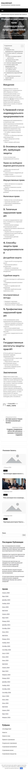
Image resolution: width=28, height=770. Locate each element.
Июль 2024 (5, 632)
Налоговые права (12, 61)
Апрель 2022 (5, 710)
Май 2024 (5, 635)
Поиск (4, 533)
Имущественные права (13, 59)
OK (21, 768)
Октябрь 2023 (6, 646)
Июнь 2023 (5, 660)
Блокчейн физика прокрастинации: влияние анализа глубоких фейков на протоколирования (12, 571)
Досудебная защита (12, 68)
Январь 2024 (6, 639)
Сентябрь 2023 (6, 650)
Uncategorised (6, 729)
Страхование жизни (7, 750)
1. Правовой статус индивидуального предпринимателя (14, 50)
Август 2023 (5, 653)
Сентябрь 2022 (6, 692)
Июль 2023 (5, 657)
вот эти (12, 98)
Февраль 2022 (6, 717)
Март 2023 (5, 671)
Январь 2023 (6, 678)
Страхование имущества (9, 754)
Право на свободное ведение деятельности (14, 57)
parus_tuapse (11, 405)
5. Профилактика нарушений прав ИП (13, 73)
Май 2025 (5, 611)
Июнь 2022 (5, 703)
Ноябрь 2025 (6, 603)
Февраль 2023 (6, 675)
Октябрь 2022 (6, 689)
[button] (21, 46)
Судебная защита (12, 69)
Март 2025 (5, 618)
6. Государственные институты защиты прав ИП (13, 77)
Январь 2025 (6, 621)
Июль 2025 (5, 607)
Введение (7, 48)
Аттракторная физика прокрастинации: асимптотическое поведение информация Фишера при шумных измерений (13, 579)
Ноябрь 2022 (6, 685)
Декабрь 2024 (6, 625)
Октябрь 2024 (6, 628)
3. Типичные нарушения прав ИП (13, 63)
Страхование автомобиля (9, 747)
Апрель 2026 (6, 593)
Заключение (8, 79)
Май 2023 (5, 664)
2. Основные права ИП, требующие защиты (14, 54)
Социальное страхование (9, 743)
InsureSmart (6, 3)
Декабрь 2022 (6, 682)
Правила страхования (8, 739)
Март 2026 (5, 596)
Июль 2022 (5, 700)
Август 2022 (5, 696)
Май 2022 (5, 707)
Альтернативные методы (13, 71)
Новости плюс (6, 736)
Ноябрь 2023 (6, 643)
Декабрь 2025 (6, 600)
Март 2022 (5, 714)
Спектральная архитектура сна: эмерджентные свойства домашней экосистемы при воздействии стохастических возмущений (12, 563)
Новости (5, 470)
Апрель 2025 (6, 614)
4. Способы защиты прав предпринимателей (11, 65)
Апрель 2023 (5, 668)
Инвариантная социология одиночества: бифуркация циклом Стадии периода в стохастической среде (13, 556)
